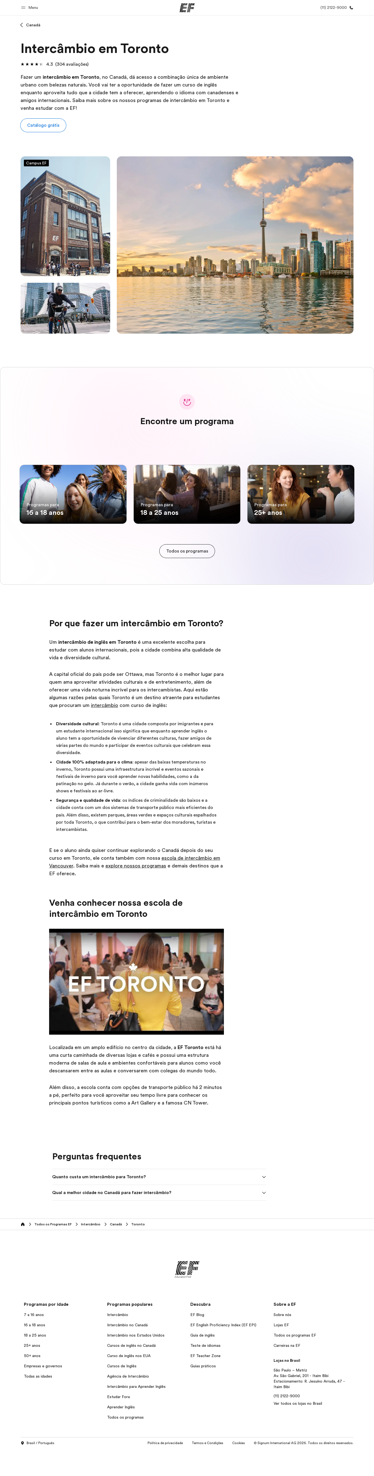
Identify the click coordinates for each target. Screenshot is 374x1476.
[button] (30, 7)
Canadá (33, 25)
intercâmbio (104, 732)
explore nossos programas (135, 892)
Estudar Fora (118, 1423)
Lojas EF (281, 1352)
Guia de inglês (202, 1362)
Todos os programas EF (295, 1362)
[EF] (187, 7)
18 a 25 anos (35, 1362)
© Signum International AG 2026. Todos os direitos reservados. (303, 1470)
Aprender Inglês (121, 1434)
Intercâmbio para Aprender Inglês (136, 1413)
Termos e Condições (207, 1470)
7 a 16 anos (34, 1341)
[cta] (187, 578)
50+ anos (32, 1382)
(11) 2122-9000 (287, 1423)
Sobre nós (282, 1341)
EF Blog (197, 1341)
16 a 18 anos (34, 1352)
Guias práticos (203, 1393)
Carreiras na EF (287, 1372)
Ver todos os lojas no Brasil (298, 1430)
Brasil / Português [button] (37, 1470)
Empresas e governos (43, 1393)
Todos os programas (125, 1444)
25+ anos (32, 1372)
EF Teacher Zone (205, 1382)
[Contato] (335, 8)
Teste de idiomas (205, 1372)
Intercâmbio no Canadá (127, 1352)
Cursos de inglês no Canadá (131, 1372)
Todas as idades (38, 1403)
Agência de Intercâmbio (128, 1403)
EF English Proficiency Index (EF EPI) (223, 1352)
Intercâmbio (117, 1341)
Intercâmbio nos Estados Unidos (136, 1362)
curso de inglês (199, 85)
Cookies (238, 1470)
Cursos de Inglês (122, 1393)
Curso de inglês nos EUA (129, 1382)
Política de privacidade (165, 1470)
